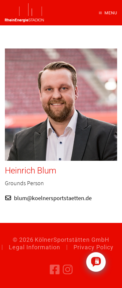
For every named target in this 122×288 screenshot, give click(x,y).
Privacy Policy (94, 247)
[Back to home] (24, 12)
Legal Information (34, 247)
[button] (108, 12)
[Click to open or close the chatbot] (96, 262)
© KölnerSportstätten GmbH (61, 239)
